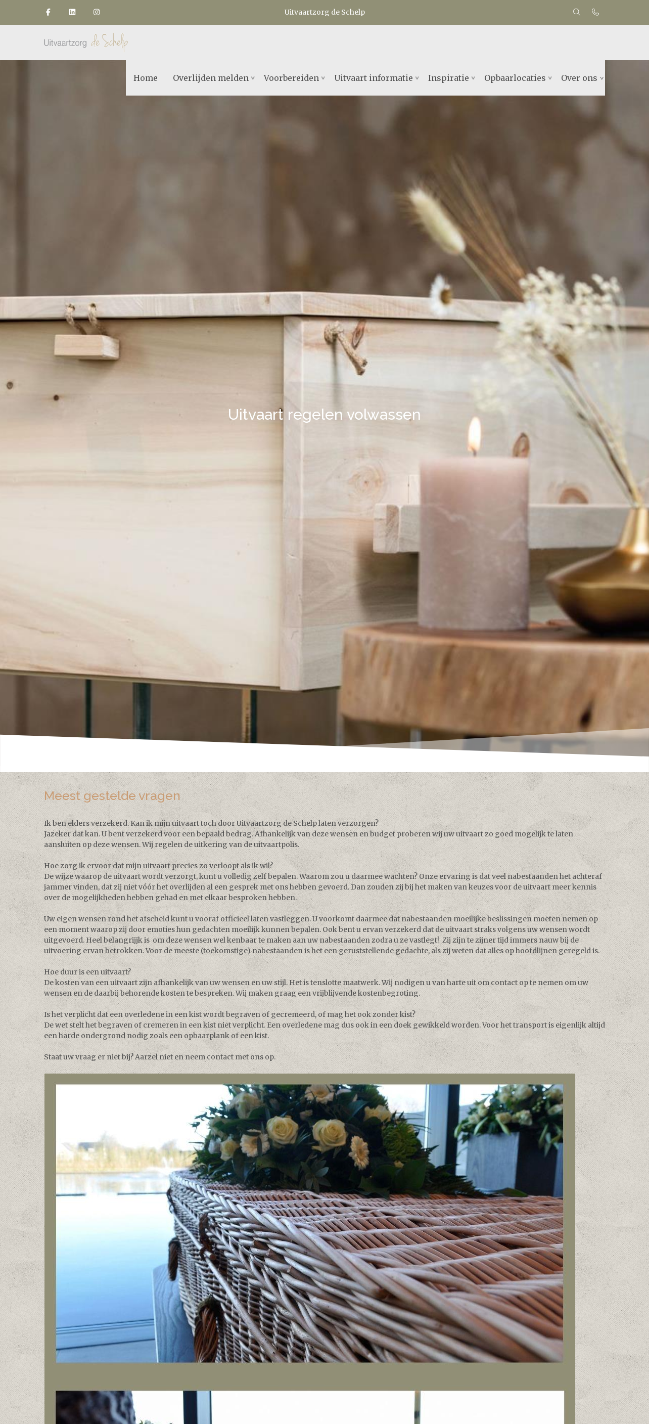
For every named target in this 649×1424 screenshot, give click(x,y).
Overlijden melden (211, 78)
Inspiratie (448, 78)
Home (145, 78)
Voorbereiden (291, 78)
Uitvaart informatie (373, 78)
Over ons (579, 78)
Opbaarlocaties (515, 78)
